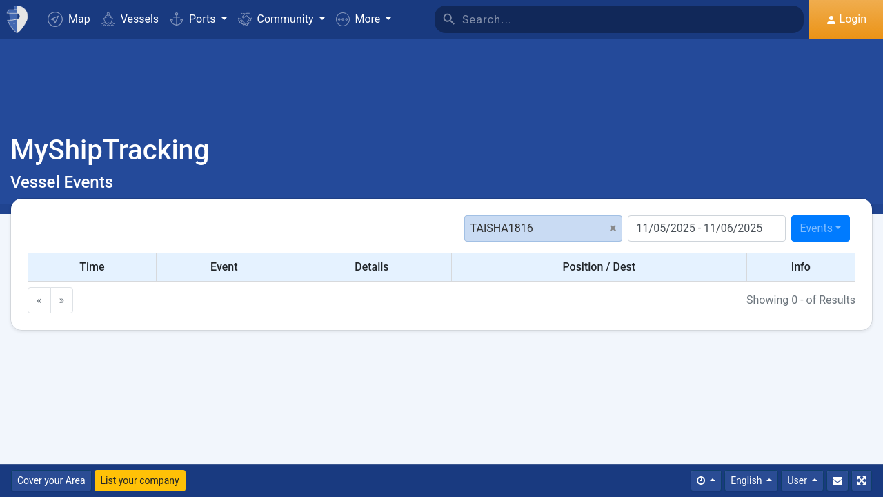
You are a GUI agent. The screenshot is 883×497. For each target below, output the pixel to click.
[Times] (706, 480)
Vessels (130, 19)
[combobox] (820, 228)
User (798, 480)
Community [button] (277, 19)
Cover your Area (51, 480)
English (747, 480)
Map (69, 19)
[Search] (633, 19)
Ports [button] (194, 19)
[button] (363, 19)
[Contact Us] (837, 480)
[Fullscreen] (861, 480)
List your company (140, 480)
